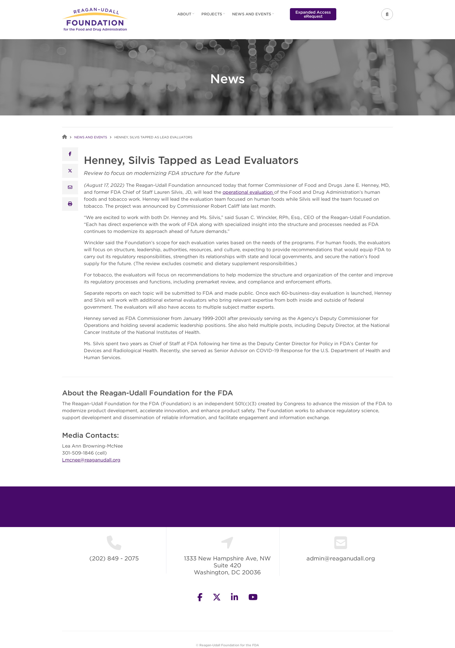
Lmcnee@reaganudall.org (91, 460)
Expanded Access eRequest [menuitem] (313, 14)
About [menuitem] (186, 16)
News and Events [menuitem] (253, 16)
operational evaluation (248, 192)
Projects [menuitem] (213, 16)
